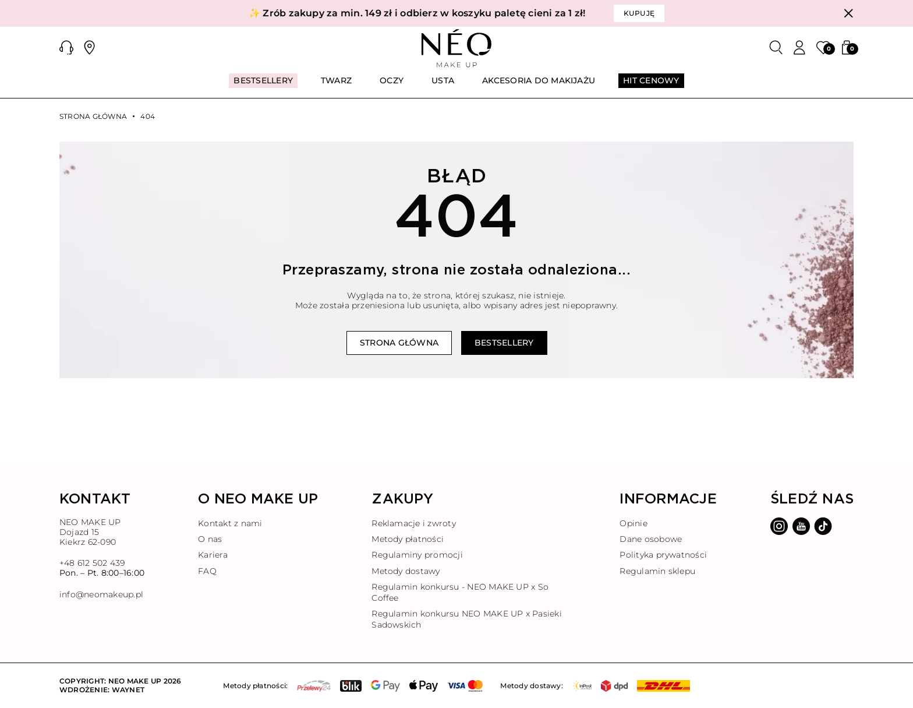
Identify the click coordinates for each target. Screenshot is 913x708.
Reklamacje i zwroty (413, 523)
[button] (66, 48)
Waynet (128, 689)
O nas (210, 539)
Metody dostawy (405, 571)
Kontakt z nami (230, 523)
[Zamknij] (848, 13)
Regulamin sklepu (657, 571)
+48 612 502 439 (92, 563)
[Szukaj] (776, 48)
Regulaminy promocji (417, 555)
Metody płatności (407, 539)
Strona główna (93, 116)
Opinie (633, 523)
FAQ (207, 571)
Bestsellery (504, 342)
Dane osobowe (651, 539)
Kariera (213, 555)
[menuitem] (263, 85)
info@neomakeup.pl (101, 595)
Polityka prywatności (663, 555)
